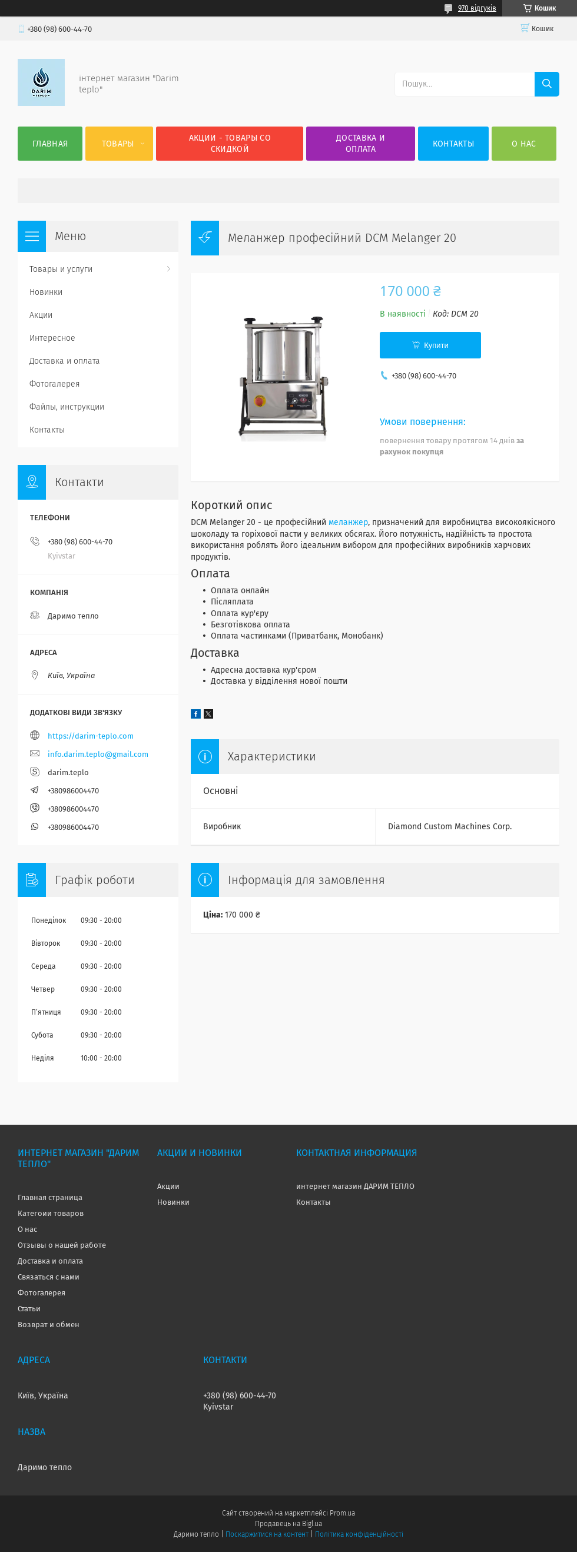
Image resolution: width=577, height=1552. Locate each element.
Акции (40, 315)
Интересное (52, 338)
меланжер (348, 522)
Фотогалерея (54, 384)
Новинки (45, 292)
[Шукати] (547, 84)
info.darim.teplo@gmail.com (98, 754)
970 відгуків (477, 8)
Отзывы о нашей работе (62, 1245)
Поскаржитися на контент (267, 1534)
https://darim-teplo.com (91, 736)
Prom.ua (342, 1513)
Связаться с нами (48, 1276)
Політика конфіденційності (359, 1534)
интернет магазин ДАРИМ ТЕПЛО (355, 1186)
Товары (118, 144)
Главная (50, 144)
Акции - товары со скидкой (230, 143)
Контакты (453, 144)
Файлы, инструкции (66, 407)
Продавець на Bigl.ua (288, 1524)
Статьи (29, 1308)
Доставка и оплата (360, 143)
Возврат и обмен (48, 1324)
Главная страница (50, 1197)
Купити (436, 345)
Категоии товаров (51, 1213)
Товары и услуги (60, 269)
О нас (524, 144)
